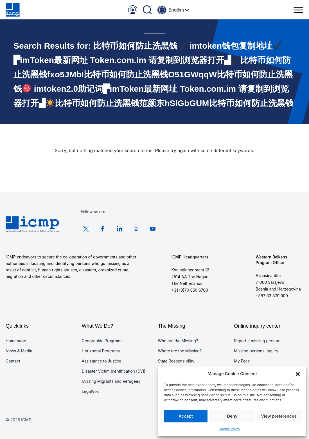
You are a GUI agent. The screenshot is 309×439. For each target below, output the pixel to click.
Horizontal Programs (101, 350)
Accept (186, 416)
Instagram (134, 229)
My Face (242, 361)
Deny (232, 416)
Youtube (150, 229)
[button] (298, 374)
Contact (13, 361)
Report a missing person (256, 340)
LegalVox (90, 391)
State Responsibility (176, 361)
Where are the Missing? (180, 350)
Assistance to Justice (101, 361)
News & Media (19, 350)
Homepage (16, 340)
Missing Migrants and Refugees (111, 381)
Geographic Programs (102, 340)
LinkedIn (118, 229)
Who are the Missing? (178, 340)
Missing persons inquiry (256, 350)
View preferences (278, 416)
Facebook (102, 229)
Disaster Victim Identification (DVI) (113, 371)
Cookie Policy (229, 429)
